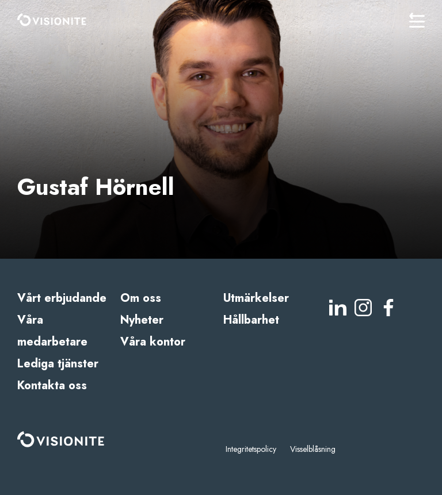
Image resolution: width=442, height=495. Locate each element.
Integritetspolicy (251, 449)
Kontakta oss (52, 385)
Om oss (140, 298)
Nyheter (141, 320)
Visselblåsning (313, 449)
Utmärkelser (256, 298)
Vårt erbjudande (61, 298)
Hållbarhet (251, 320)
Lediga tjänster (57, 363)
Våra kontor (152, 341)
